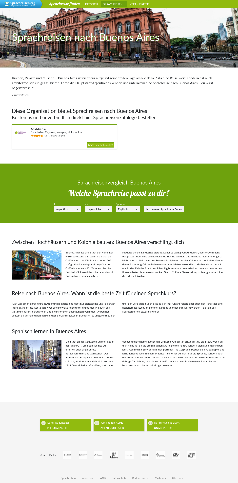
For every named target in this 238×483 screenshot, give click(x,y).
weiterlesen (21, 95)
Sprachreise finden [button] (64, 3)
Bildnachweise (140, 478)
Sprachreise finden (164, 209)
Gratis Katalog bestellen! (100, 145)
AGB (103, 478)
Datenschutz (119, 478)
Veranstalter (139, 4)
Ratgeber (91, 4)
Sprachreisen (112, 4)
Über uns (177, 478)
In (55, 204)
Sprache (120, 204)
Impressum (88, 478)
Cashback (160, 478)
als (86, 204)
